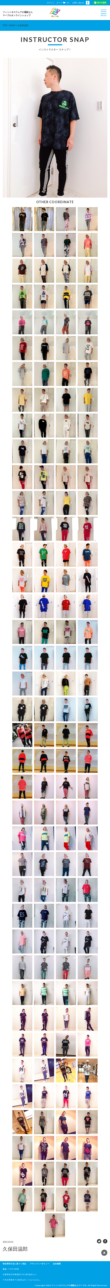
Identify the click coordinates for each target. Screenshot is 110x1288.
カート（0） (63, 2)
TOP (5, 25)
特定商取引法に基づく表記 (14, 1264)
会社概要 (57, 1264)
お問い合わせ (78, 3)
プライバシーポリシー (39, 1264)
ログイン (51, 3)
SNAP (12, 25)
